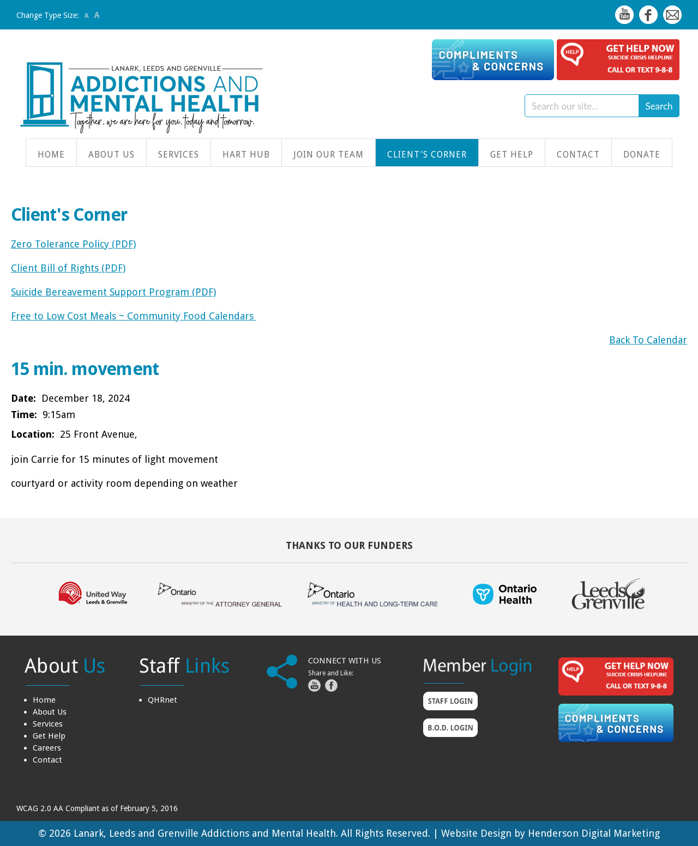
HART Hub (246, 154)
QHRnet (162, 700)
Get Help (511, 154)
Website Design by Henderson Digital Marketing (550, 833)
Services (178, 154)
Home (51, 154)
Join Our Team (328, 154)
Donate (641, 154)
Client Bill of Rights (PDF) (68, 268)
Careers (47, 748)
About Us (111, 154)
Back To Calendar (648, 340)
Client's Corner (427, 154)
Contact (578, 154)
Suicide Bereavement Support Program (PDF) (113, 292)
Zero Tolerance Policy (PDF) (73, 244)
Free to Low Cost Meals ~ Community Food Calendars (133, 316)
